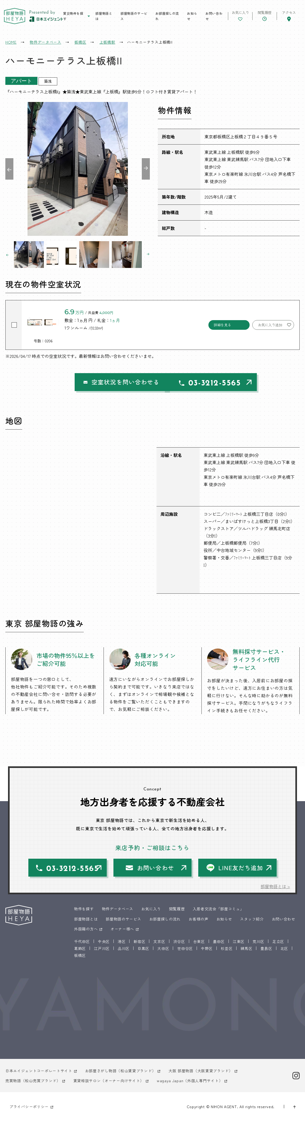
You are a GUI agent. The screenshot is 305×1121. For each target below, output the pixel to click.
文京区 (159, 941)
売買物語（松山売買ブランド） (32, 1080)
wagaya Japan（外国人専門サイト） (190, 1080)
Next (146, 169)
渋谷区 (179, 941)
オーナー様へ (122, 928)
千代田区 (82, 941)
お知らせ (192, 16)
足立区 (278, 941)
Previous (9, 169)
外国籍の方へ (86, 928)
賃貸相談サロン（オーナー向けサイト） (108, 1080)
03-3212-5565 (207, 383)
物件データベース (118, 908)
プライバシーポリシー (29, 1106)
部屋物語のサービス (133, 16)
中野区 (207, 948)
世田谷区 (185, 948)
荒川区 (258, 941)
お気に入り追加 (270, 324)
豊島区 (266, 948)
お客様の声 (198, 919)
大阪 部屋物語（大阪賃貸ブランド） (201, 1070)
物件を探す (84, 908)
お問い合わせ (213, 16)
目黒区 (143, 948)
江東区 (239, 941)
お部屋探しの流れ (167, 16)
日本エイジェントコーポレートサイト (38, 1070)
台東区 (199, 941)
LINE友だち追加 (240, 868)
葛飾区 (80, 948)
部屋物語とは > (275, 886)
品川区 (123, 948)
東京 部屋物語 (14, 16)
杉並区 (226, 948)
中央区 (104, 941)
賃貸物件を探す (73, 16)
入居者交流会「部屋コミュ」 (218, 908)
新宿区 (139, 941)
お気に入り (151, 908)
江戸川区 (102, 948)
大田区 (163, 948)
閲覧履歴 (177, 908)
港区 (121, 941)
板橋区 (80, 955)
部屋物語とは (103, 16)
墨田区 (219, 941)
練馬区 (246, 948)
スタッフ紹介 (252, 919)
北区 (284, 948)
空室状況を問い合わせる (106, 382)
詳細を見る (222, 324)
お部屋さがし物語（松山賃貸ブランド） (120, 1070)
